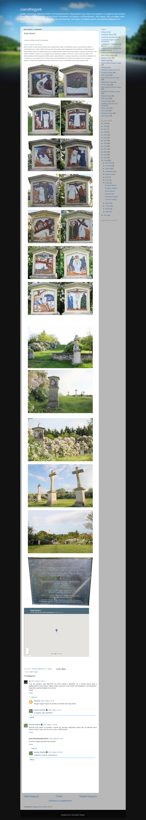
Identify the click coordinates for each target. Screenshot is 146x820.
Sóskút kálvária (110, 191)
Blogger (82, 815)
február (108, 209)
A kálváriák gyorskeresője (109, 37)
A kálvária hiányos (107, 34)
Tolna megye (105, 108)
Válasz (31, 693)
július (107, 177)
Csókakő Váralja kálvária (109, 70)
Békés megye (105, 60)
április (107, 203)
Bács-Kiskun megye (107, 55)
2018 (105, 146)
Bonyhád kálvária (110, 185)
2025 (105, 126)
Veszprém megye (107, 113)
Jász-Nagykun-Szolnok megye (111, 87)
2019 (105, 143)
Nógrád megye (106, 96)
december (108, 163)
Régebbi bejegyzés (88, 796)
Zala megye (105, 116)
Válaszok (34, 697)
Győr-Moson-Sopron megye (110, 78)
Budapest (104, 67)
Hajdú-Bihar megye (107, 82)
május (107, 183)
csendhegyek (31, 9)
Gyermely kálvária (111, 199)
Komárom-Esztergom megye (110, 91)
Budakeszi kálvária (111, 188)
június (107, 180)
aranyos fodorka (39, 710)
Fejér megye (34, 672)
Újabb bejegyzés (31, 796)
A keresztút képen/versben (110, 53)
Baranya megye (106, 58)
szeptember (109, 171)
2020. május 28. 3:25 (56, 738)
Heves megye (105, 84)
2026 (105, 123)
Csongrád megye (107, 72)
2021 (105, 138)
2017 (105, 149)
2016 (105, 152)
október (108, 168)
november (108, 166)
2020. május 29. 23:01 (55, 752)
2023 (105, 132)
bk (30, 681)
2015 (105, 155)
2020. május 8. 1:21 (54, 710)
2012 (105, 215)
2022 (105, 135)
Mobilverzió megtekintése (60, 801)
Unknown (37, 701)
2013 (105, 160)
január (107, 211)
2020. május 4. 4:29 (47, 701)
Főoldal (59, 796)
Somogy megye (106, 101)
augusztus (109, 174)
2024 (105, 129)
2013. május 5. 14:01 (38, 681)
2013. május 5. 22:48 (50, 724)
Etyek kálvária (109, 194)
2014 (105, 157)
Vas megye (105, 110)
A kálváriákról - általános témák (111, 44)
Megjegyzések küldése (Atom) (42, 807)
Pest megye (105, 98)
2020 (105, 140)
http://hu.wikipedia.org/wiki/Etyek (33, 44)
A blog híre (104, 32)
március (108, 206)
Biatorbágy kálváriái (111, 197)
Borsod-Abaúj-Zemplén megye (111, 63)
